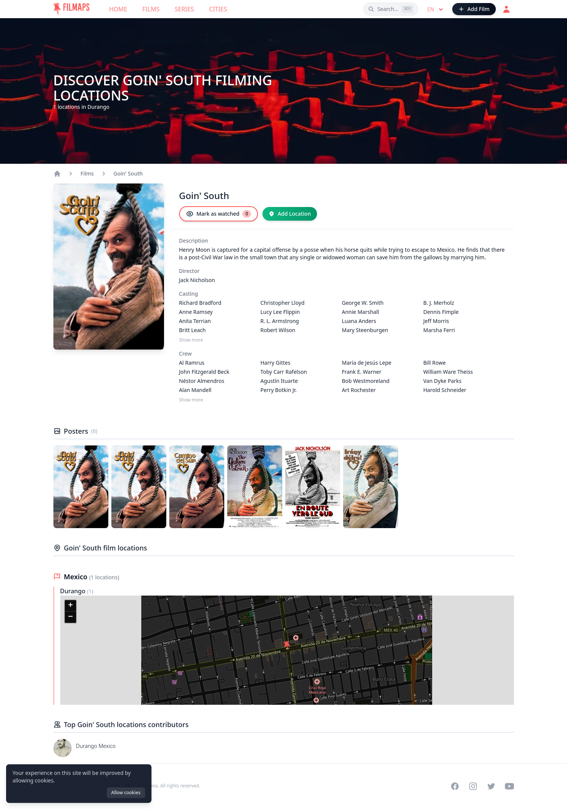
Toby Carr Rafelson (284, 371)
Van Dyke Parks (442, 380)
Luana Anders (359, 321)
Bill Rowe (434, 362)
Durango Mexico (96, 745)
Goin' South (128, 173)
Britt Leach (192, 330)
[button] (287, 645)
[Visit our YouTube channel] (509, 786)
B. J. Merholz (438, 302)
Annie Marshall (360, 311)
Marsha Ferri (439, 330)
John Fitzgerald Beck (204, 371)
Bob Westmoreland (366, 380)
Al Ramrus (192, 362)
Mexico (76, 576)
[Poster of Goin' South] (80, 486)
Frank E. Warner (361, 371)
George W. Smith (363, 302)
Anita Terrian (195, 321)
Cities (218, 9)
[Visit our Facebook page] (454, 786)
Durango (73, 591)
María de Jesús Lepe (367, 362)
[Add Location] (289, 214)
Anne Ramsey (196, 311)
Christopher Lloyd (283, 302)
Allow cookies (126, 792)
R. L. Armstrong (280, 321)
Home (118, 9)
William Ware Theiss (448, 371)
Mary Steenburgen (365, 330)
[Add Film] (473, 9)
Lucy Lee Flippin (280, 311)
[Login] (506, 9)
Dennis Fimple (441, 311)
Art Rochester (359, 390)
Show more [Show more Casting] (191, 340)
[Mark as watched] (218, 213)
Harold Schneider (445, 390)
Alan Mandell (195, 390)
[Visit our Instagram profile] (473, 786)
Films (150, 9)
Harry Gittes (276, 362)
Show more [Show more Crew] (191, 400)
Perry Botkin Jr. (279, 390)
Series (184, 9)
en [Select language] (436, 9)
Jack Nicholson (197, 280)
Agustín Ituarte (279, 380)
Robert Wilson (278, 330)
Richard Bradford (200, 302)
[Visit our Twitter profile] (491, 786)
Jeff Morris (436, 321)
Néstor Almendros (202, 380)
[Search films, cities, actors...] (390, 9)
